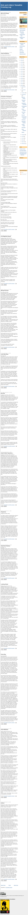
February (23, 143)
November (24, 89)
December (24, 86)
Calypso (21, 49)
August (23, 134)
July (23, 136)
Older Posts (16, 885)
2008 (22, 80)
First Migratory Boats (6, 236)
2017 (22, 64)
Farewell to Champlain (6, 96)
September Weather (5, 545)
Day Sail (3, 393)
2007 (22, 81)
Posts (21, 172)
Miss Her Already (5, 13)
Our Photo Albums (23, 150)
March (23, 141)
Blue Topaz (22, 50)
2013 (22, 71)
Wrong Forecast (4, 290)
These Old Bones (5, 53)
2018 (22, 62)
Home (10, 885)
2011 (22, 74)
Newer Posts (3, 885)
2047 (22, 58)
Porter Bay (3, 654)
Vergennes (3, 511)
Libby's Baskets (22, 30)
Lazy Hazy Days (4, 354)
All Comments (23, 174)
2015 (22, 67)
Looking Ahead (4, 584)
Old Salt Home (22, 46)
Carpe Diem (22, 52)
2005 (22, 85)
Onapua (21, 47)
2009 (22, 78)
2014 (22, 69)
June (23, 138)
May (23, 139)
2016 (22, 65)
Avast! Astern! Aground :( (7, 453)
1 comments (13, 46)
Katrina (2, 803)
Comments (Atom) (9, 887)
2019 (22, 60)
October (23, 92)
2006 (22, 83)
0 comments (13, 89)
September (24, 94)
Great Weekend (4, 729)
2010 (22, 76)
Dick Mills (5, 46)
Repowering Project (23, 152)
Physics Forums (22, 28)
